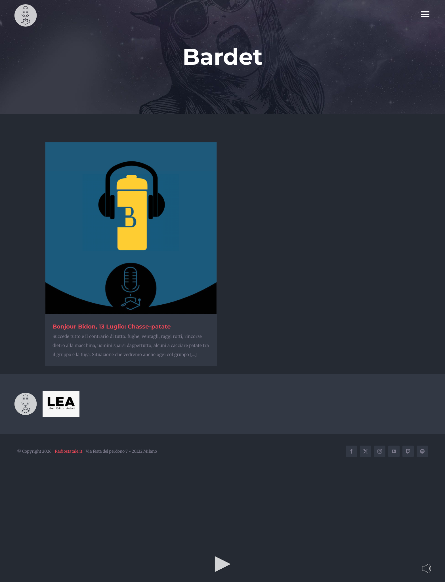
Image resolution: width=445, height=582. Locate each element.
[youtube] (394, 451)
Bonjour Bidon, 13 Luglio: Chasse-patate (112, 326)
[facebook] (351, 451)
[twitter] (365, 451)
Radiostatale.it (68, 451)
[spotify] (422, 451)
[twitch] (408, 451)
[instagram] (379, 451)
